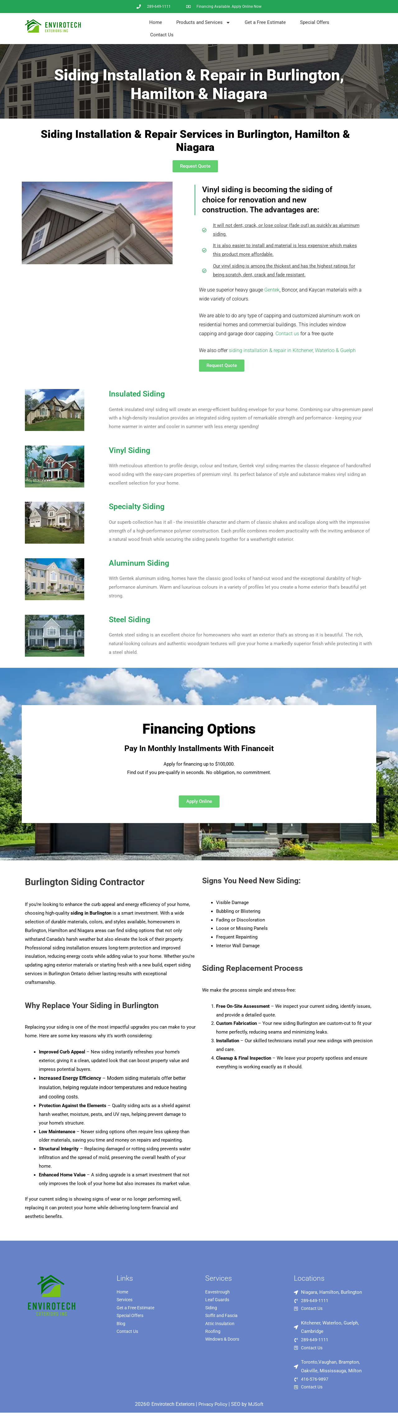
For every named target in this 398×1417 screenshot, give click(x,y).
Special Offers (314, 22)
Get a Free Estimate (265, 22)
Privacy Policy (212, 1408)
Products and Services (203, 22)
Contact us (287, 334)
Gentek (272, 290)
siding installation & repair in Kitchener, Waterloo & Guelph (292, 350)
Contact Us (162, 35)
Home (155, 22)
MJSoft (256, 1408)
